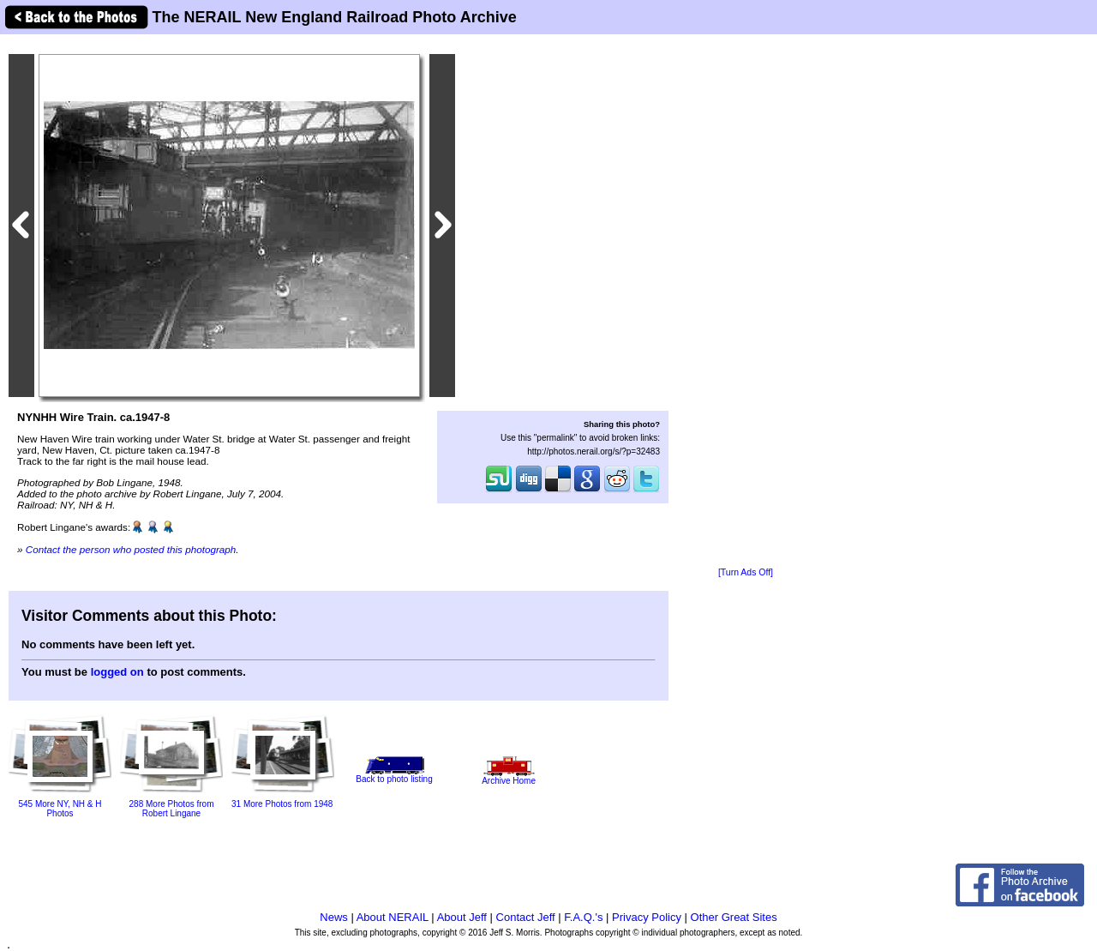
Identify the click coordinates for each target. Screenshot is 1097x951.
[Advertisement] (745, 302)
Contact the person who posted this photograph (131, 549)
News (334, 917)
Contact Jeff (525, 917)
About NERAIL (393, 917)
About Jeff (462, 917)
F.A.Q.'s (583, 917)
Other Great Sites (734, 917)
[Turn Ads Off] (745, 572)
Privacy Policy (646, 917)
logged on (117, 671)
